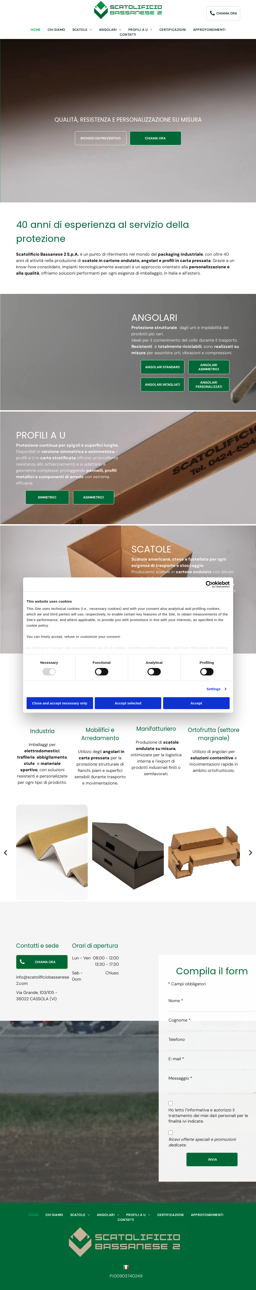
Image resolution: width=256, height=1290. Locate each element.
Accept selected (128, 703)
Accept (196, 703)
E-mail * (176, 1059)
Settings (214, 689)
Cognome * (179, 1020)
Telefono (176, 1039)
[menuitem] (35, 29)
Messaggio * (180, 1078)
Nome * (175, 1001)
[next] (250, 852)
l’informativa (197, 1110)
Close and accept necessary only (59, 703)
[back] (5, 852)
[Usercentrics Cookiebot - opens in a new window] (209, 584)
